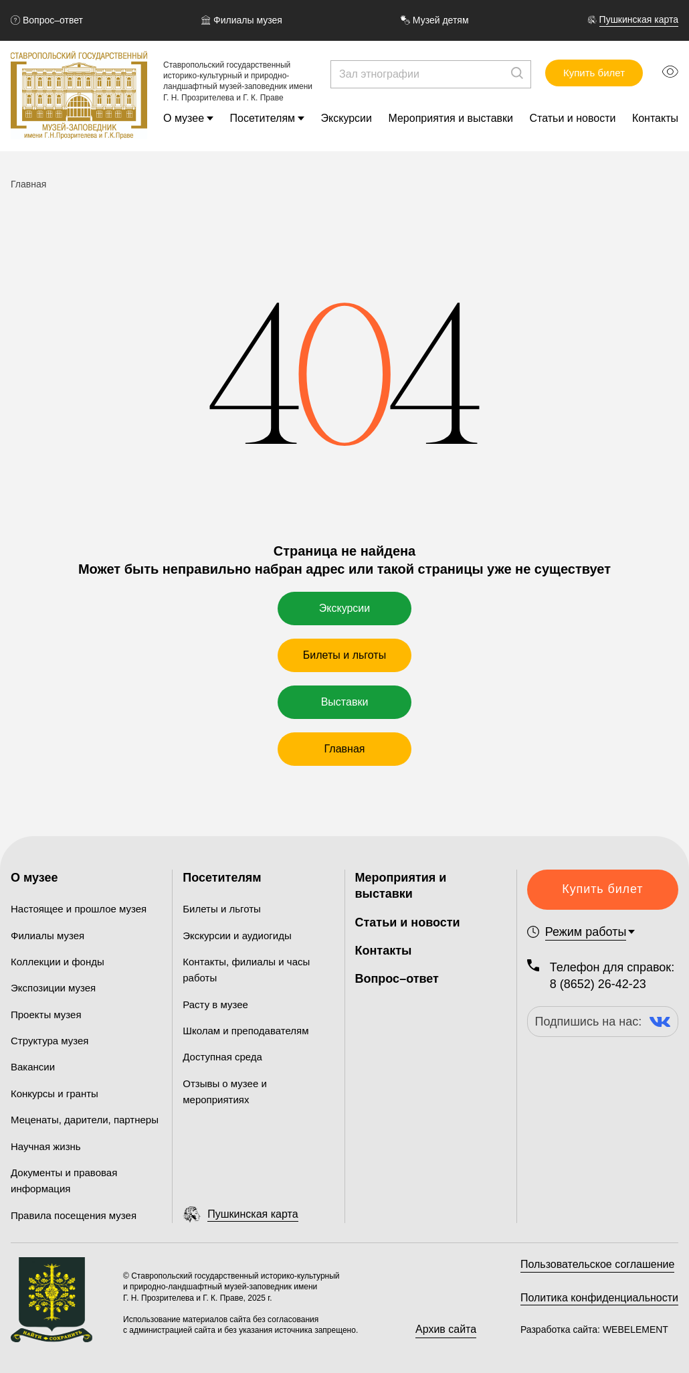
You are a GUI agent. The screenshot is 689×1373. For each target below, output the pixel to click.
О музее (183, 118)
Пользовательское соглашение (597, 1264)
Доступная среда (222, 1056)
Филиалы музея (241, 20)
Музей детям (435, 20)
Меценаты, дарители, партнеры (85, 1119)
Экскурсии (346, 118)
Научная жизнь (46, 1146)
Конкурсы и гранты (54, 1093)
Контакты (655, 118)
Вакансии (33, 1066)
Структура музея (49, 1040)
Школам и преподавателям (245, 1030)
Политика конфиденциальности (599, 1297)
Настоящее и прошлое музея (78, 908)
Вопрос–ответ (47, 20)
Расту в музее (215, 1004)
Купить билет (594, 72)
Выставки (345, 702)
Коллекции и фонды (57, 961)
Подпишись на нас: (603, 1021)
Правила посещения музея (73, 1215)
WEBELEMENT (634, 1329)
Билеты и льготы (344, 655)
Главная (344, 748)
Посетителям (263, 118)
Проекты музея (46, 1014)
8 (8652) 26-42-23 (598, 984)
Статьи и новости (573, 118)
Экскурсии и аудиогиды (237, 935)
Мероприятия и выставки (450, 118)
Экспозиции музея (53, 987)
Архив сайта (445, 1329)
